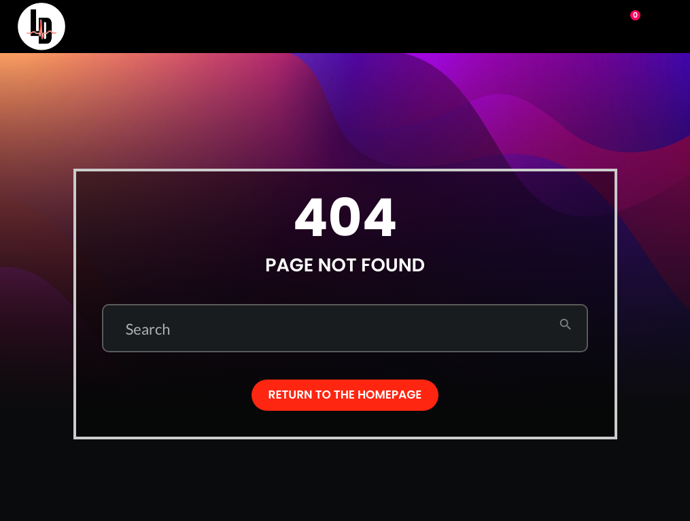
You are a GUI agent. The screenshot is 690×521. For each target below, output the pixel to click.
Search (148, 329)
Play (572, 25)
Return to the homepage (345, 394)
